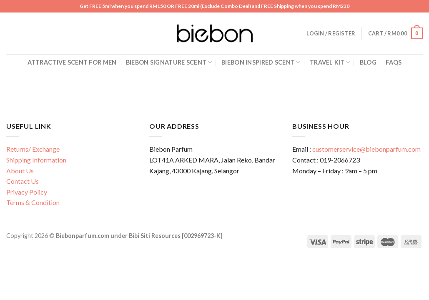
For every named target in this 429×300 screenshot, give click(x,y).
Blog (368, 62)
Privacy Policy (26, 192)
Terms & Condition (33, 202)
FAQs (393, 62)
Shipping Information (36, 160)
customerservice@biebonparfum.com (366, 149)
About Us (20, 171)
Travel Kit (330, 62)
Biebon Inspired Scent (261, 62)
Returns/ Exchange (33, 149)
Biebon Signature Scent (169, 62)
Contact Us (22, 181)
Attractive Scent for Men (72, 62)
